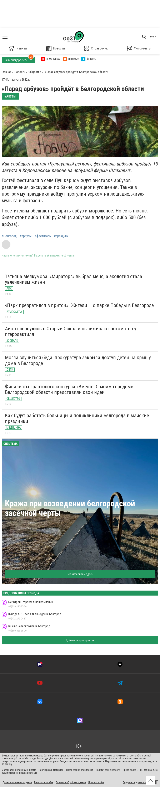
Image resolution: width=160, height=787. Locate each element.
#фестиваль (43, 236)
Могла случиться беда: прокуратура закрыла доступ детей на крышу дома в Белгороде (78, 360)
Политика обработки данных (71, 782)
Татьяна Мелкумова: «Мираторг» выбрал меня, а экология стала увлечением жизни (73, 279)
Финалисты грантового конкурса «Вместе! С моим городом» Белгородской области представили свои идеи (69, 389)
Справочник (96, 48)
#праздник (61, 236)
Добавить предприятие (80, 640)
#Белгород (9, 236)
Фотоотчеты (139, 48)
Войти (153, 36)
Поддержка (129, 782)
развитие (142, 782)
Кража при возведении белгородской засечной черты (70, 508)
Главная (18, 48)
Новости (55, 48)
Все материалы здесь (80, 574)
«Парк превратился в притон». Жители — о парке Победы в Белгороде (79, 305)
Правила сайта (96, 782)
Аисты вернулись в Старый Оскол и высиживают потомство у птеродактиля (70, 331)
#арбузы (25, 236)
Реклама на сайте (43, 782)
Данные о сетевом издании (17, 782)
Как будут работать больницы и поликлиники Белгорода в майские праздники (77, 418)
